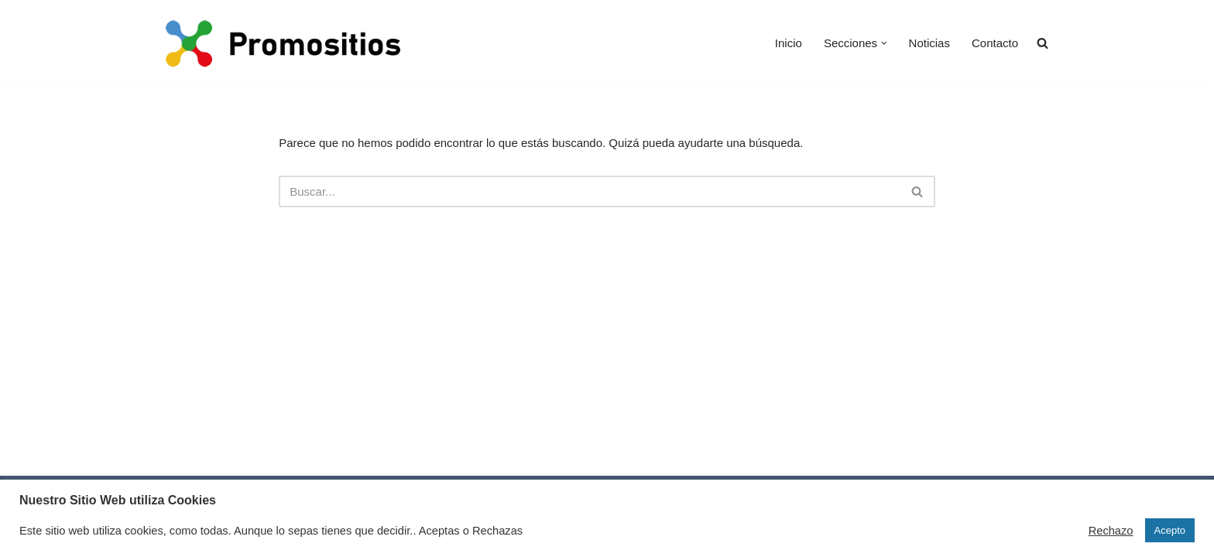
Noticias (929, 43)
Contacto (995, 43)
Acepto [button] (1169, 530)
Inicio (788, 43)
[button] (884, 43)
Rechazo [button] (1111, 531)
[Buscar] (589, 191)
